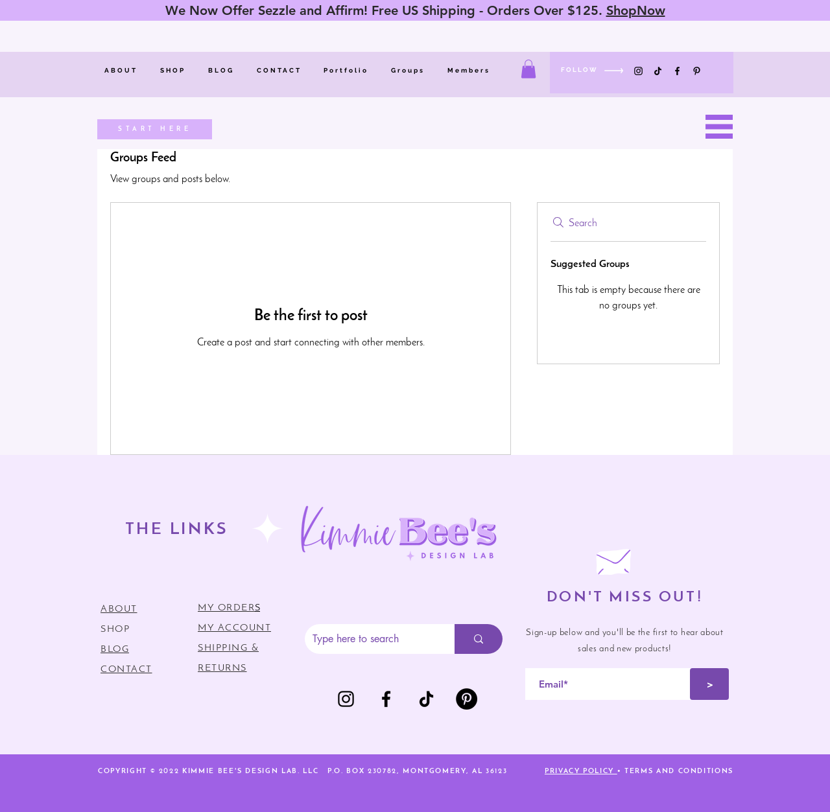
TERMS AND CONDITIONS (678, 771)
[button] (528, 69)
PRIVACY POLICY (581, 771)
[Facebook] (677, 70)
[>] (709, 684)
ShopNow (635, 10)
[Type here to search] (370, 639)
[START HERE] (154, 129)
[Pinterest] (696, 70)
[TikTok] (657, 70)
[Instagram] (638, 70)
